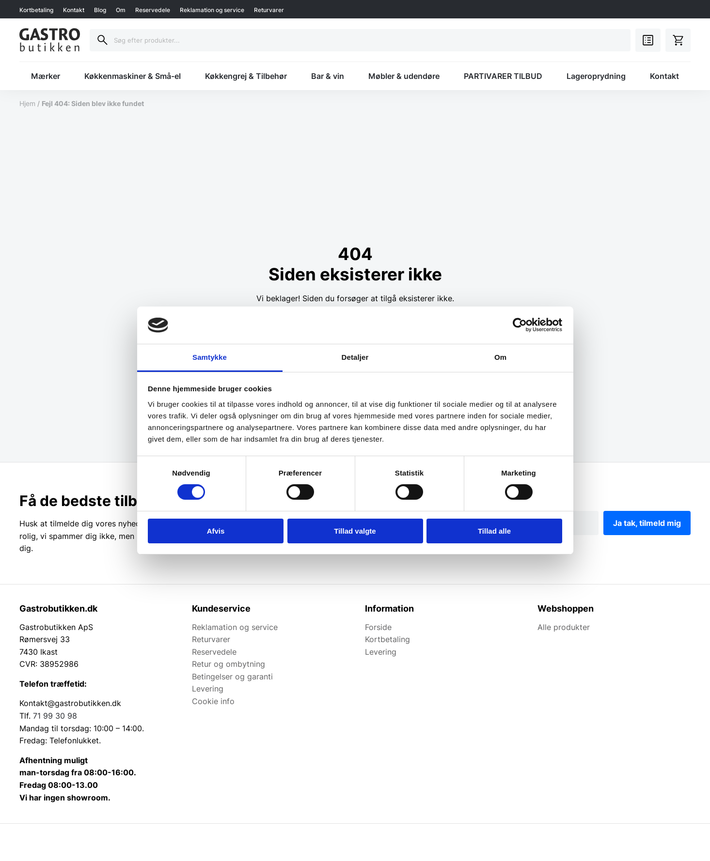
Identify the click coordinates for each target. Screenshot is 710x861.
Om (121, 10)
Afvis (216, 531)
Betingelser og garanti (232, 676)
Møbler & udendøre (404, 76)
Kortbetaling (36, 10)
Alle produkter (563, 627)
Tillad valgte (355, 531)
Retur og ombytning (228, 664)
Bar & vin (327, 76)
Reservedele (152, 10)
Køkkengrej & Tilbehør (246, 76)
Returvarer (269, 10)
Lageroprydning (596, 76)
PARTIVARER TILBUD (503, 76)
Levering (207, 688)
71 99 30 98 (55, 716)
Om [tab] (500, 357)
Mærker (45, 76)
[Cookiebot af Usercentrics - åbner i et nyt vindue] (519, 325)
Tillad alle (494, 531)
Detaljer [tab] (355, 357)
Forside (378, 627)
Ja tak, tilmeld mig (647, 523)
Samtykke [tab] (209, 357)
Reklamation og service (212, 10)
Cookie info (213, 701)
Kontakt (73, 10)
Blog (100, 10)
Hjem (27, 103)
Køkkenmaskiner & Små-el (132, 76)
